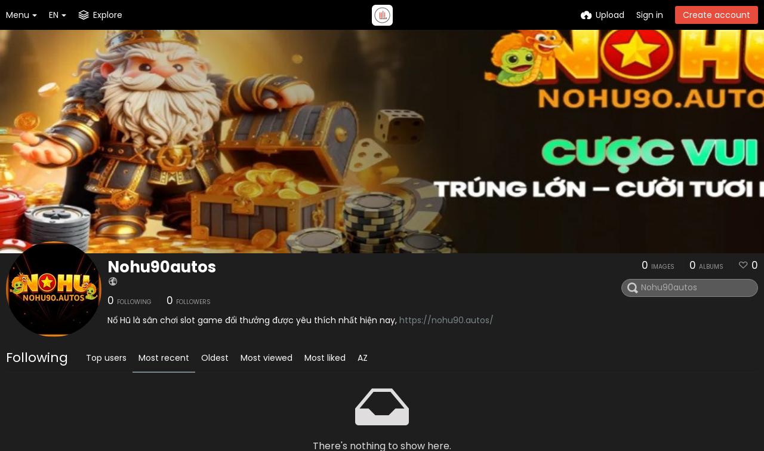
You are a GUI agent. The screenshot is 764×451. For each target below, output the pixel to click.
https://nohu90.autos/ (446, 320)
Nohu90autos (161, 267)
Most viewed (266, 358)
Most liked (325, 358)
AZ (363, 358)
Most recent (163, 358)
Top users (106, 358)
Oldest (215, 358)
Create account (716, 15)
